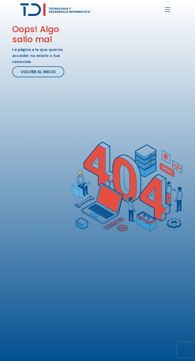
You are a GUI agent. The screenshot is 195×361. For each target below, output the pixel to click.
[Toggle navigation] (167, 10)
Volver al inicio (38, 72)
